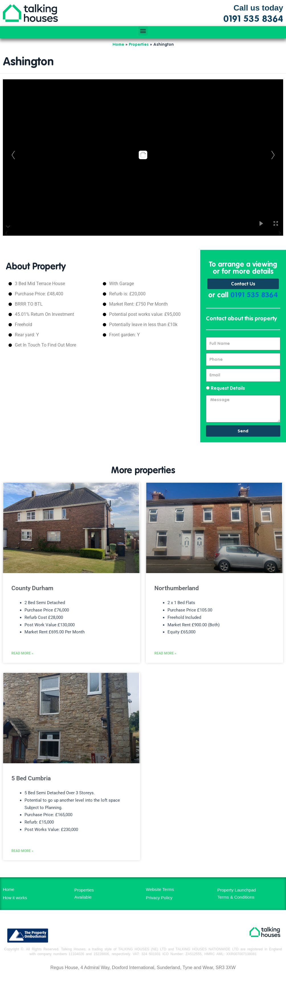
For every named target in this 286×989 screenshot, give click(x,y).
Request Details (228, 388)
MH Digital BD (143, 980)
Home (118, 45)
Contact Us (243, 284)
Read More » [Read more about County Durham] (22, 656)
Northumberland (176, 588)
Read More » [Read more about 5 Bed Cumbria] (22, 857)
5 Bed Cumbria (31, 781)
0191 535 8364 (254, 295)
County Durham (32, 588)
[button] (143, 31)
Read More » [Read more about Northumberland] (165, 656)
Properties (139, 45)
